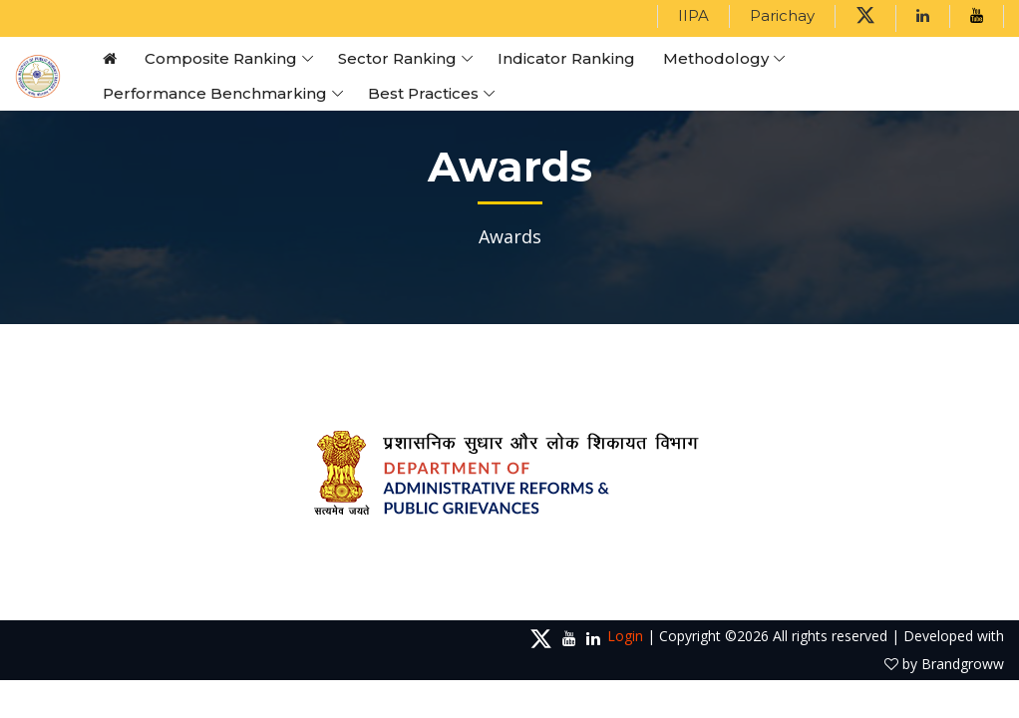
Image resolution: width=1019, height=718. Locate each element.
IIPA (693, 15)
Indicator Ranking (566, 58)
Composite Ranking (221, 58)
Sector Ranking (397, 58)
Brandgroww (962, 663)
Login (625, 635)
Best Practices (423, 93)
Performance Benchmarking (215, 93)
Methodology (716, 58)
